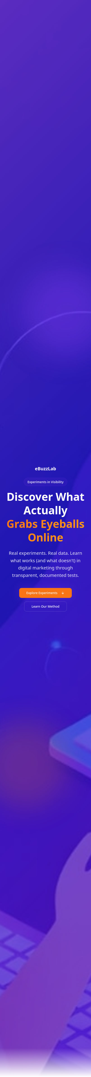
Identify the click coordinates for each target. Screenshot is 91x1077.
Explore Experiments (45, 593)
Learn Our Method (45, 606)
